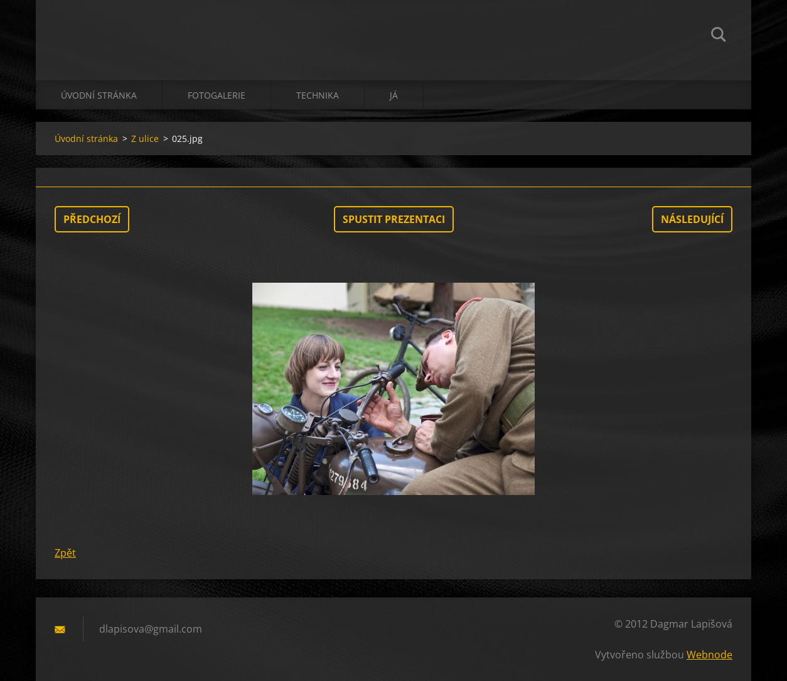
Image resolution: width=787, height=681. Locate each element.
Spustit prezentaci (394, 219)
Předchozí (91, 219)
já (394, 95)
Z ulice (145, 138)
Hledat (718, 36)
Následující (692, 219)
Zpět (65, 553)
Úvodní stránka (99, 95)
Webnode (709, 655)
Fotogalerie (216, 95)
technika (317, 95)
